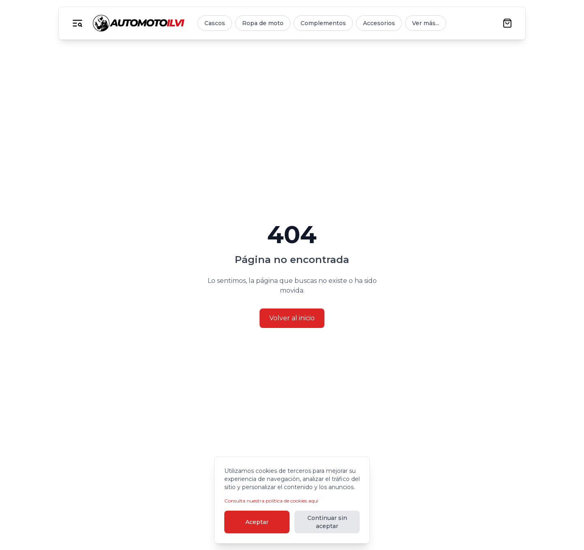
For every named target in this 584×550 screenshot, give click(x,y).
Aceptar (256, 522)
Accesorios (379, 23)
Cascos (214, 23)
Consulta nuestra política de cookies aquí (271, 501)
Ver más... (425, 23)
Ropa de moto (262, 23)
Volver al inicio (292, 318)
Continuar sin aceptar (327, 522)
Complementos (323, 23)
